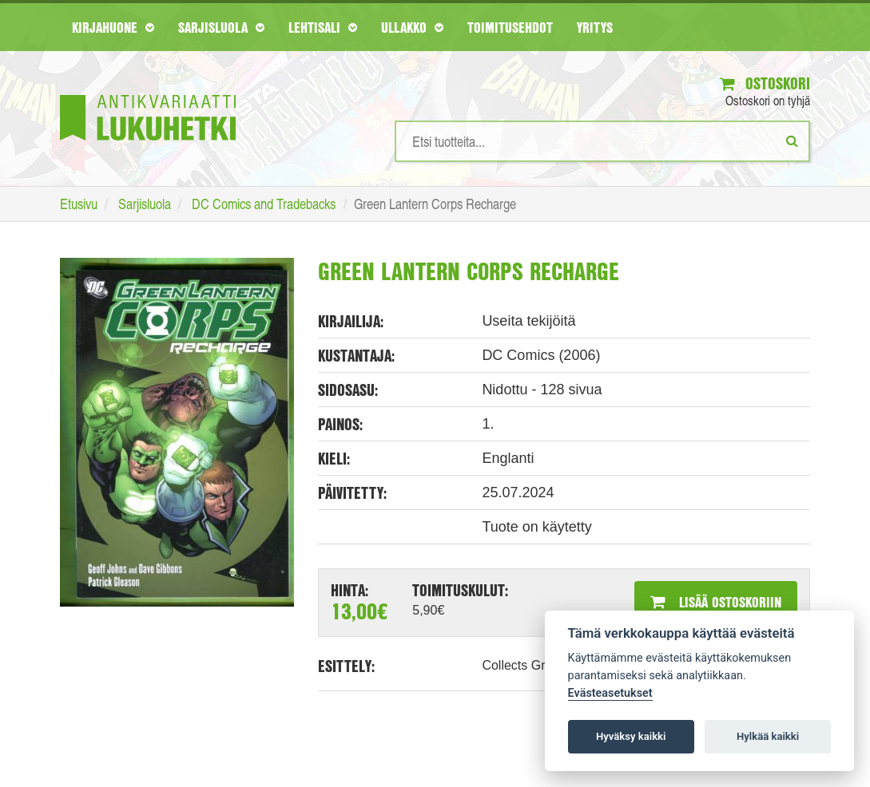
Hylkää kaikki (768, 736)
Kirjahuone (113, 27)
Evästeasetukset (610, 693)
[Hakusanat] (602, 141)
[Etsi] (792, 140)
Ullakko (412, 27)
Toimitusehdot (510, 27)
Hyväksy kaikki (630, 736)
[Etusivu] (148, 94)
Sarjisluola (221, 27)
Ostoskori (765, 83)
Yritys (595, 27)
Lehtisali (322, 27)
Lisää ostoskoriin (715, 601)
